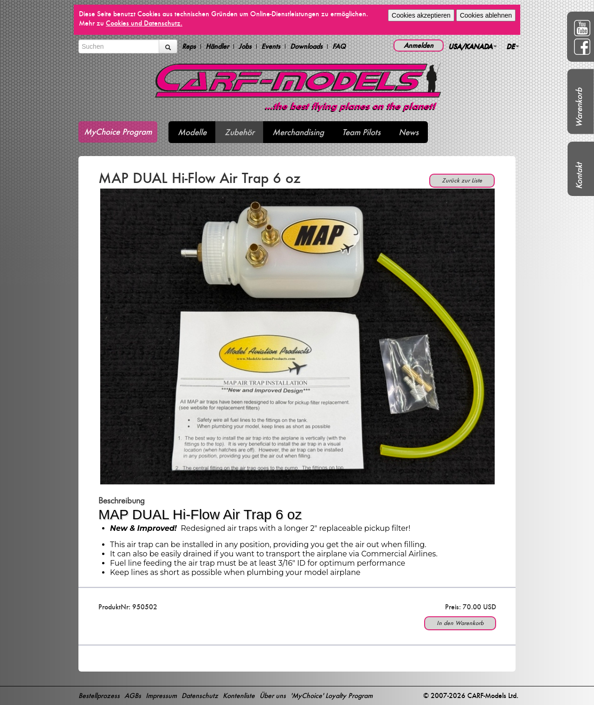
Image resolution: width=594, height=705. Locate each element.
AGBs (132, 695)
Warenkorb (579, 107)
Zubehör (239, 132)
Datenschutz (199, 695)
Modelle (192, 132)
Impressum (161, 695)
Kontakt (579, 176)
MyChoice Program (118, 131)
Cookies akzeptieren (421, 15)
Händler (217, 46)
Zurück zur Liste (462, 180)
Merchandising (298, 132)
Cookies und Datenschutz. (144, 23)
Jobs (245, 46)
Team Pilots (361, 132)
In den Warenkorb (460, 623)
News (409, 132)
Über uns (272, 695)
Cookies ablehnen (486, 15)
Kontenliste (239, 695)
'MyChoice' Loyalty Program (332, 695)
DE (512, 46)
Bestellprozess (99, 695)
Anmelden (418, 45)
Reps (189, 46)
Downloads (306, 46)
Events (270, 46)
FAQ (339, 46)
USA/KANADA (472, 46)
